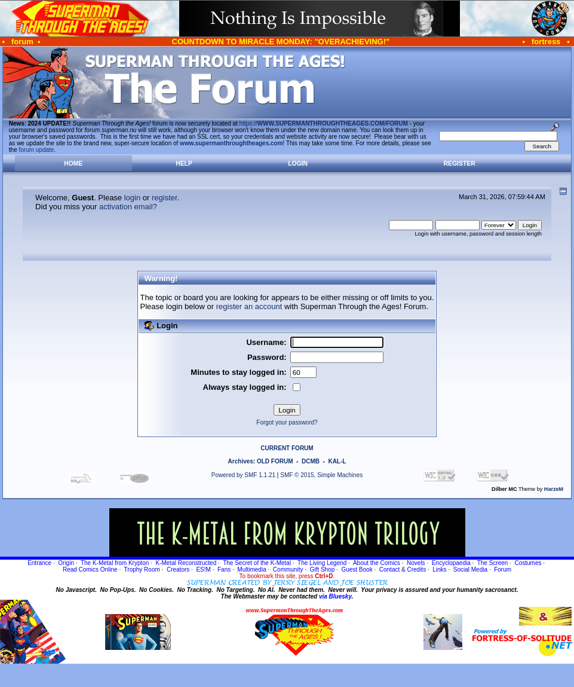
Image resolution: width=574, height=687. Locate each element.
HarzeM (553, 489)
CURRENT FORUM (286, 448)
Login (298, 163)
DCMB (311, 461)
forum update (36, 149)
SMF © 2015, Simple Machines (321, 475)
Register (459, 163)
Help (184, 163)
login (132, 197)
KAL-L (337, 461)
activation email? (128, 206)
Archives (240, 461)
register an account (249, 306)
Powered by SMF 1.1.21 (243, 475)
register (164, 197)
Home (73, 163)
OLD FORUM (275, 461)
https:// (324, 123)
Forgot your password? (286, 422)
